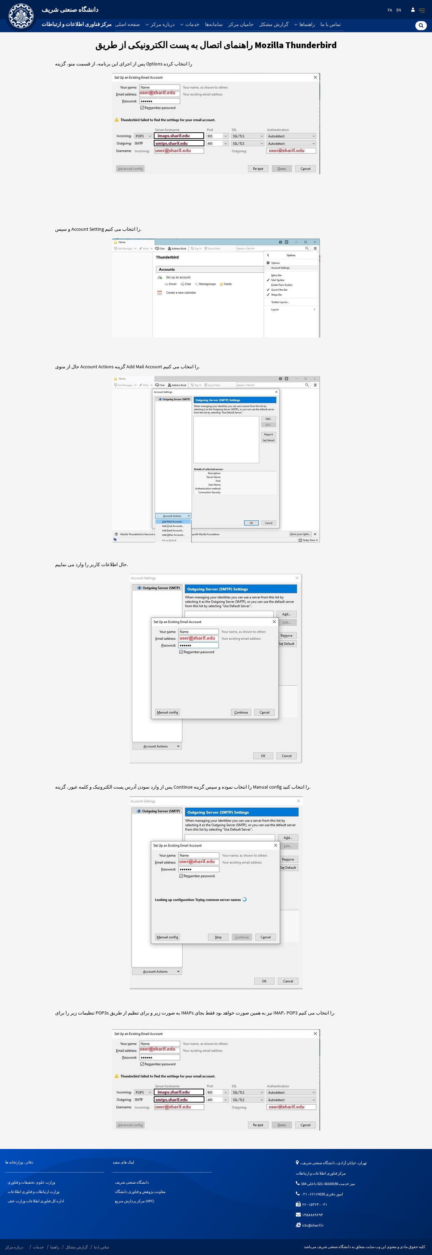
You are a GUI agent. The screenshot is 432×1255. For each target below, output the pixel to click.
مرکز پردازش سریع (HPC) (134, 1201)
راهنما (54, 1247)
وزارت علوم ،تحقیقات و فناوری (31, 1182)
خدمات (190, 24)
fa (390, 9)
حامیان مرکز (241, 24)
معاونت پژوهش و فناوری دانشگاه (140, 1191)
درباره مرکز (160, 24)
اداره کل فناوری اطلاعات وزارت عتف (36, 1201)
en (398, 9)
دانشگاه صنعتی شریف (132, 1182)
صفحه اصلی (127, 24)
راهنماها (304, 24)
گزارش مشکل (274, 24)
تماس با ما (330, 24)
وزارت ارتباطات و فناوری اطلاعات (33, 1191)
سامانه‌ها (214, 24)
